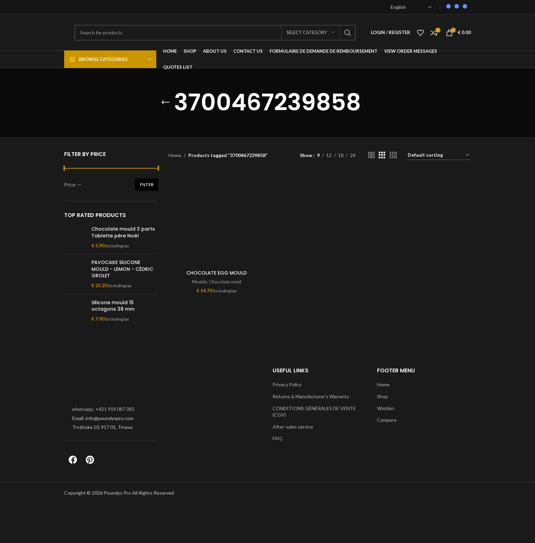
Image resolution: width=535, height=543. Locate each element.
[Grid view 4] (393, 155)
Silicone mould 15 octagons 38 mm (112, 306)
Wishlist (385, 408)
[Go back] (165, 102)
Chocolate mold (225, 281)
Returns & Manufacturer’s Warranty (311, 396)
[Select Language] (411, 7)
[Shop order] (439, 155)
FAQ (277, 438)
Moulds (199, 281)
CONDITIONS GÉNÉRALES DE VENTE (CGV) (314, 411)
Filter (147, 184)
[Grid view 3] (382, 155)
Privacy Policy (287, 384)
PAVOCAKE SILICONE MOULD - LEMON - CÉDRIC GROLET (122, 269)
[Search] (215, 33)
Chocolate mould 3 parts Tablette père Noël (123, 232)
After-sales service (293, 427)
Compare (386, 420)
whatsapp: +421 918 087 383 (103, 409)
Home (175, 155)
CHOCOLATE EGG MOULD (216, 272)
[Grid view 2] (371, 155)
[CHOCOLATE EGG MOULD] (217, 218)
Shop (382, 396)
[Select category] (310, 33)
